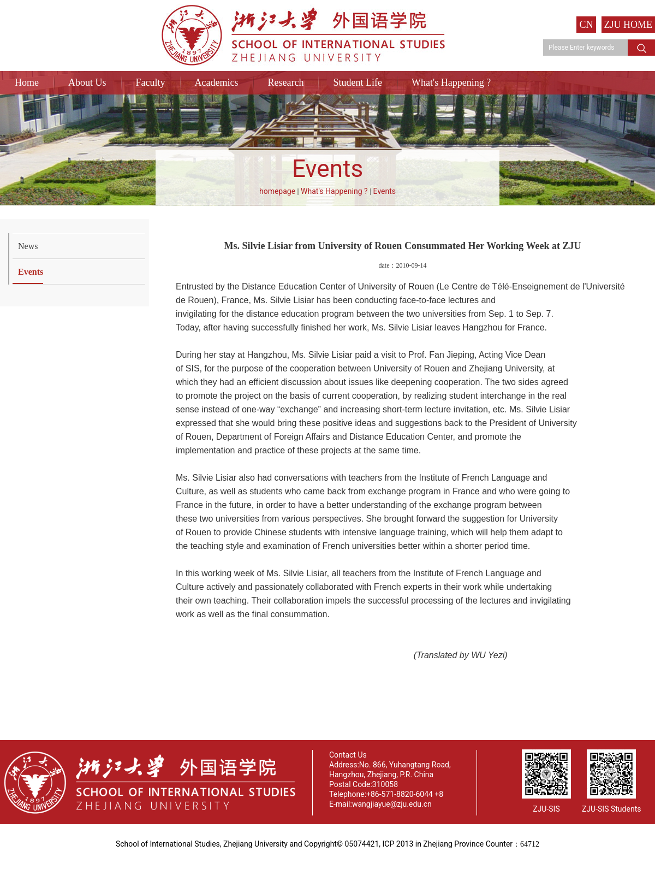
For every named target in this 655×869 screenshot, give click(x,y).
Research (285, 82)
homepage (277, 191)
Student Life (357, 82)
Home (27, 82)
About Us (87, 82)
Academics (217, 82)
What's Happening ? (451, 82)
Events (384, 191)
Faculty (150, 82)
